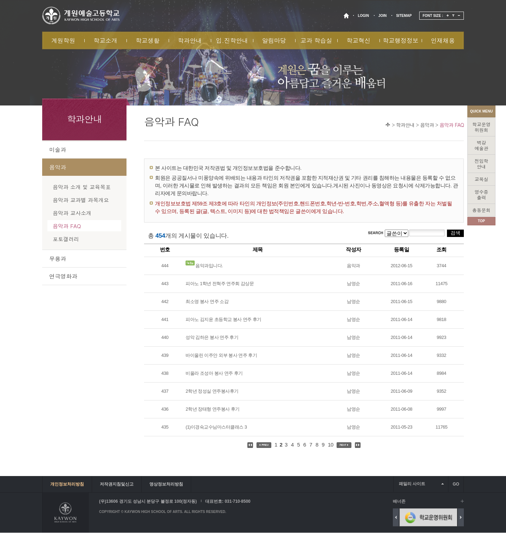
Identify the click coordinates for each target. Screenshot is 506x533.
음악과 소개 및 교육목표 (82, 187)
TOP (481, 221)
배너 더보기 (462, 501)
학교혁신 (358, 40)
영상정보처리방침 (166, 484)
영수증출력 (481, 194)
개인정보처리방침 (67, 484)
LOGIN (363, 16)
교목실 (481, 179)
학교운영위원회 (481, 127)
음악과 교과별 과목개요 (81, 200)
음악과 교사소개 (72, 213)
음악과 (427, 124)
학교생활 (148, 40)
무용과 (57, 259)
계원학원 (63, 40)
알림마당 (274, 40)
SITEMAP (403, 16)
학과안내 (190, 40)
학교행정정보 (401, 40)
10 (330, 445)
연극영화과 (63, 276)
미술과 (57, 150)
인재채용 (443, 40)
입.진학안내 (232, 40)
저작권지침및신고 (117, 484)
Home (387, 124)
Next (461, 517)
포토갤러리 (66, 239)
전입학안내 (481, 164)
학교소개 (105, 40)
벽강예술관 (481, 145)
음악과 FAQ (452, 124)
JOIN (382, 16)
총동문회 (481, 210)
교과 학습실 (316, 40)
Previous (396, 517)
